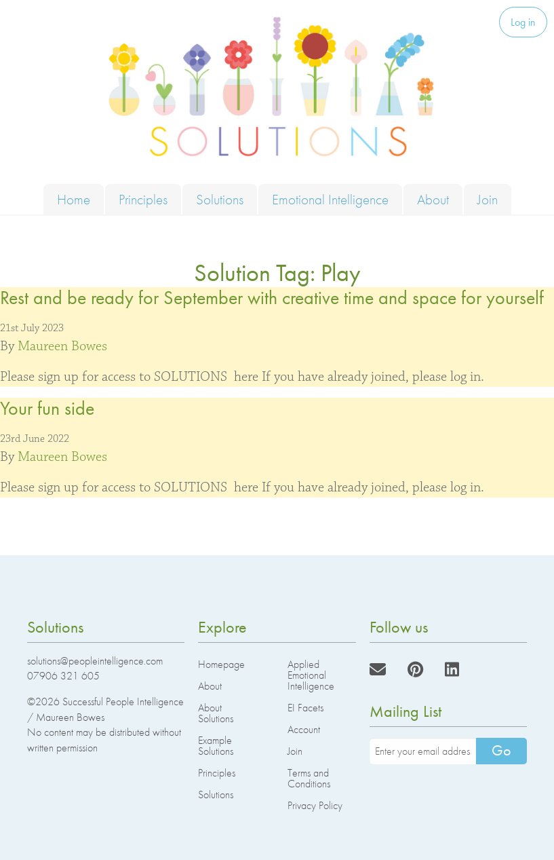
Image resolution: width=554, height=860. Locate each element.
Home (73, 199)
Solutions (219, 199)
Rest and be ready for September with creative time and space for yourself (272, 298)
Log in (523, 22)
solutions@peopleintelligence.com (95, 661)
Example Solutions (215, 745)
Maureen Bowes (62, 346)
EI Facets (305, 707)
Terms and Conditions (309, 778)
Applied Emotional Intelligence (311, 675)
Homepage (221, 664)
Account (304, 729)
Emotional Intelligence (330, 199)
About (433, 199)
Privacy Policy (315, 805)
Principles (143, 199)
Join (487, 199)
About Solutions (215, 713)
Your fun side (47, 408)
